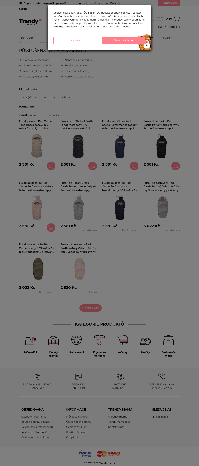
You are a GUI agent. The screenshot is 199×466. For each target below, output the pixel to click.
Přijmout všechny (124, 40)
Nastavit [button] (75, 40)
